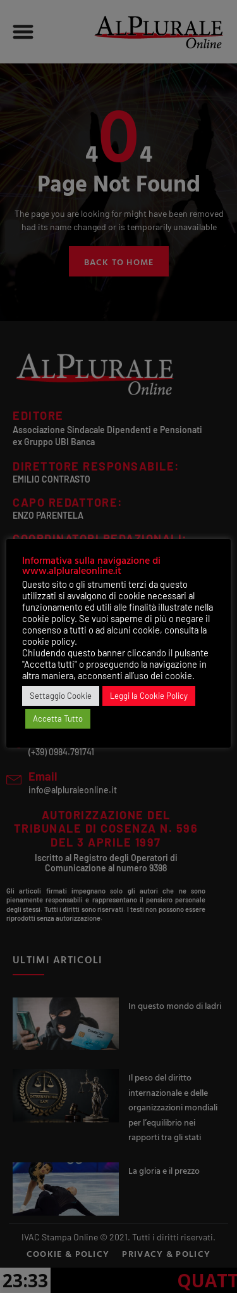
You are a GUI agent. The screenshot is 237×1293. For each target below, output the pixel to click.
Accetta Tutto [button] (58, 718)
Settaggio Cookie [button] (61, 696)
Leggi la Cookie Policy (149, 696)
